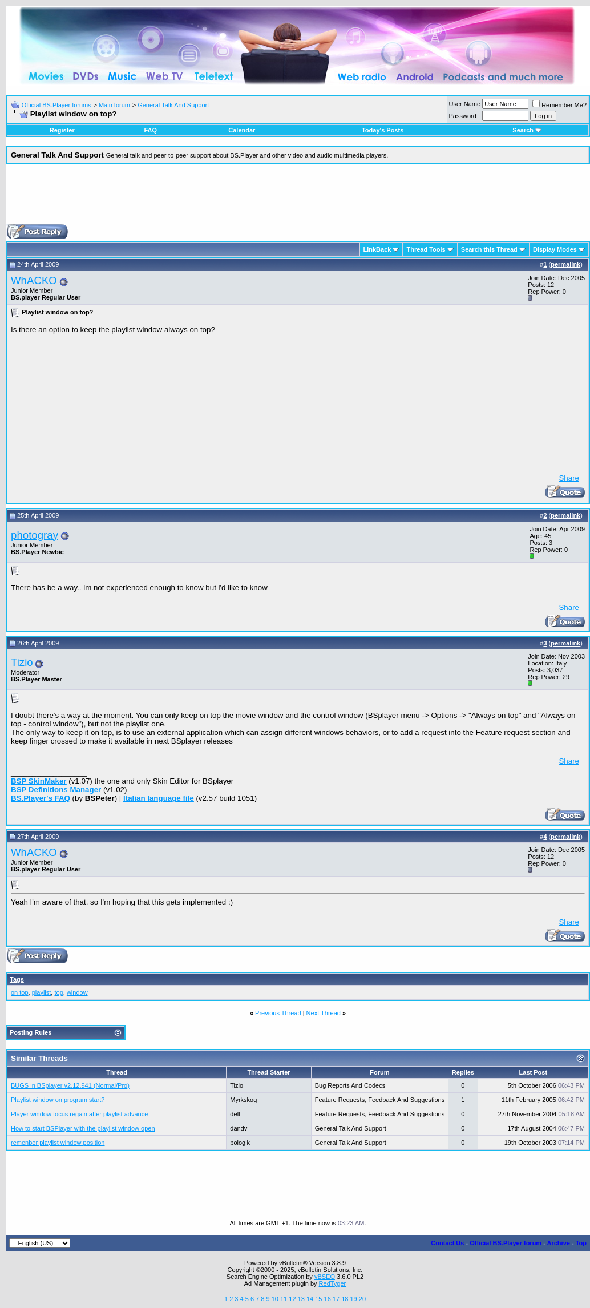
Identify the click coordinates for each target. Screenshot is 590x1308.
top (58, 992)
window (77, 992)
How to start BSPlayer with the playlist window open (83, 1128)
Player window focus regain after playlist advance (79, 1114)
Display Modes (555, 249)
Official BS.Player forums (56, 105)
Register (62, 130)
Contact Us (447, 1243)
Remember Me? (559, 105)
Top (581, 1243)
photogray (34, 535)
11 (283, 1298)
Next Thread (323, 1013)
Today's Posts (382, 130)
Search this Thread (489, 249)
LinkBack (377, 249)
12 (292, 1298)
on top (20, 992)
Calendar (241, 130)
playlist (41, 992)
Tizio (22, 662)
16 (327, 1298)
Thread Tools (425, 249)
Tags (17, 979)
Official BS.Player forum (505, 1243)
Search (526, 130)
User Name (465, 103)
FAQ (150, 130)
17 (336, 1298)
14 (309, 1298)
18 (344, 1298)
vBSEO (324, 1276)
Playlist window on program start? (57, 1099)
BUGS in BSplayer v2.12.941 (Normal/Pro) (70, 1085)
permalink (565, 264)
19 (353, 1298)
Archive (558, 1243)
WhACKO (34, 280)
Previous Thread (278, 1013)
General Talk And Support (173, 105)
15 (318, 1298)
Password (462, 115)
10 (275, 1298)
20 (362, 1298)
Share (569, 478)
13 (301, 1298)
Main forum (114, 105)
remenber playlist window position (57, 1142)
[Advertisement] (298, 198)
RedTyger (332, 1283)
